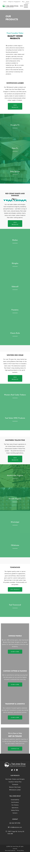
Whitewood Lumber (15, 790)
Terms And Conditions (10, 850)
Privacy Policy (20, 850)
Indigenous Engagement (14, 1)
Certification (15, 802)
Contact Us (15, 748)
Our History (15, 805)
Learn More (15, 651)
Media (27, 1)
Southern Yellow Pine (15, 782)
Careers (27, 3)
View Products (15, 106)
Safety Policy (15, 810)
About (4, 1)
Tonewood (15, 784)
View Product (15, 589)
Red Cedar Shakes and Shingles (15, 779)
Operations (15, 807)
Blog (23, 1)
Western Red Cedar (15, 787)
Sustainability (15, 799)
